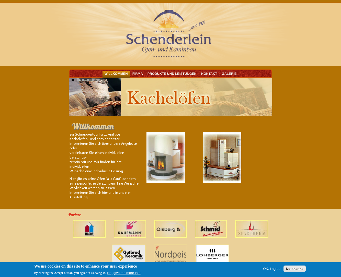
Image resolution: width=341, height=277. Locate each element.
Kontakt (209, 74)
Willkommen (116, 74)
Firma (137, 74)
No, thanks (294, 269)
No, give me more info (123, 273)
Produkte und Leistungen (172, 74)
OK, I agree (271, 269)
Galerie (229, 74)
